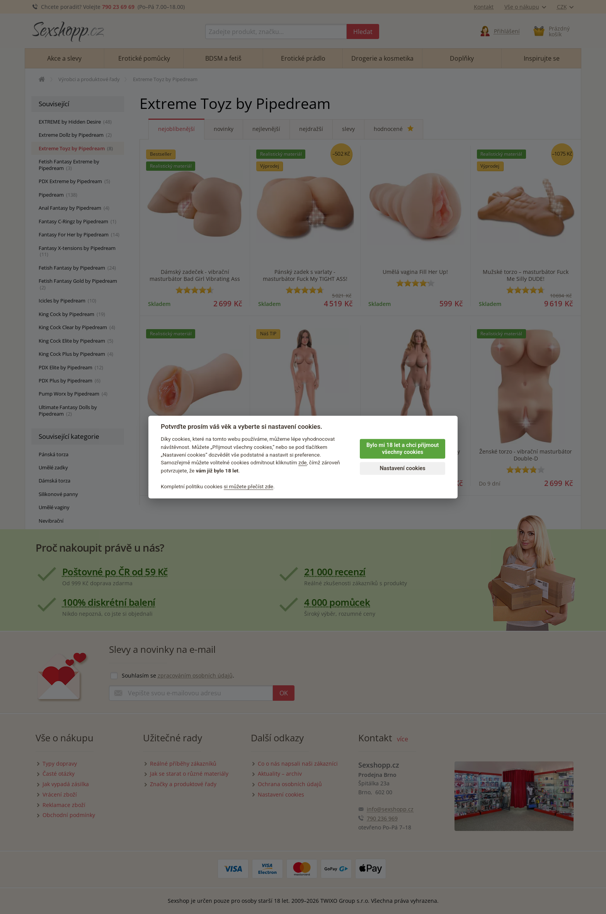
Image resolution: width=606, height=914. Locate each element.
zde (302, 463)
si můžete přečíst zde (248, 486)
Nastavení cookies (402, 468)
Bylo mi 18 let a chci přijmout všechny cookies (402, 448)
